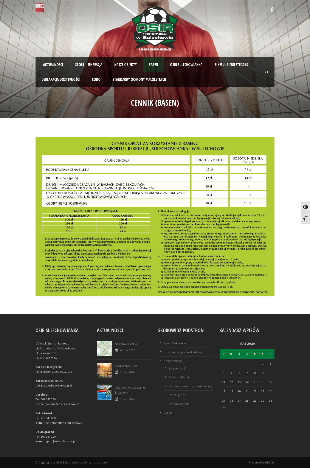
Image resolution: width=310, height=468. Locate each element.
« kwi (223, 408)
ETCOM (269, 462)
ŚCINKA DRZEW (126, 344)
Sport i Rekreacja (175, 343)
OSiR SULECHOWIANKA (186, 64)
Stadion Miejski (179, 377)
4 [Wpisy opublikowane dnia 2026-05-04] (223, 373)
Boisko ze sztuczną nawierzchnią (190, 386)
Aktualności (53, 64)
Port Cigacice (177, 395)
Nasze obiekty (125, 64)
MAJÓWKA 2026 (126, 366)
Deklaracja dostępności (61, 79)
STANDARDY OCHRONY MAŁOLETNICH (139, 79)
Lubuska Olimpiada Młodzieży (183, 352)
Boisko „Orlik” (178, 368)
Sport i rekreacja (88, 64)
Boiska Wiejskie (179, 404)
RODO (96, 79)
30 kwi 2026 (127, 372)
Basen (153, 64)
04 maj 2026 (127, 350)
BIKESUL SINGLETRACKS (231, 64)
